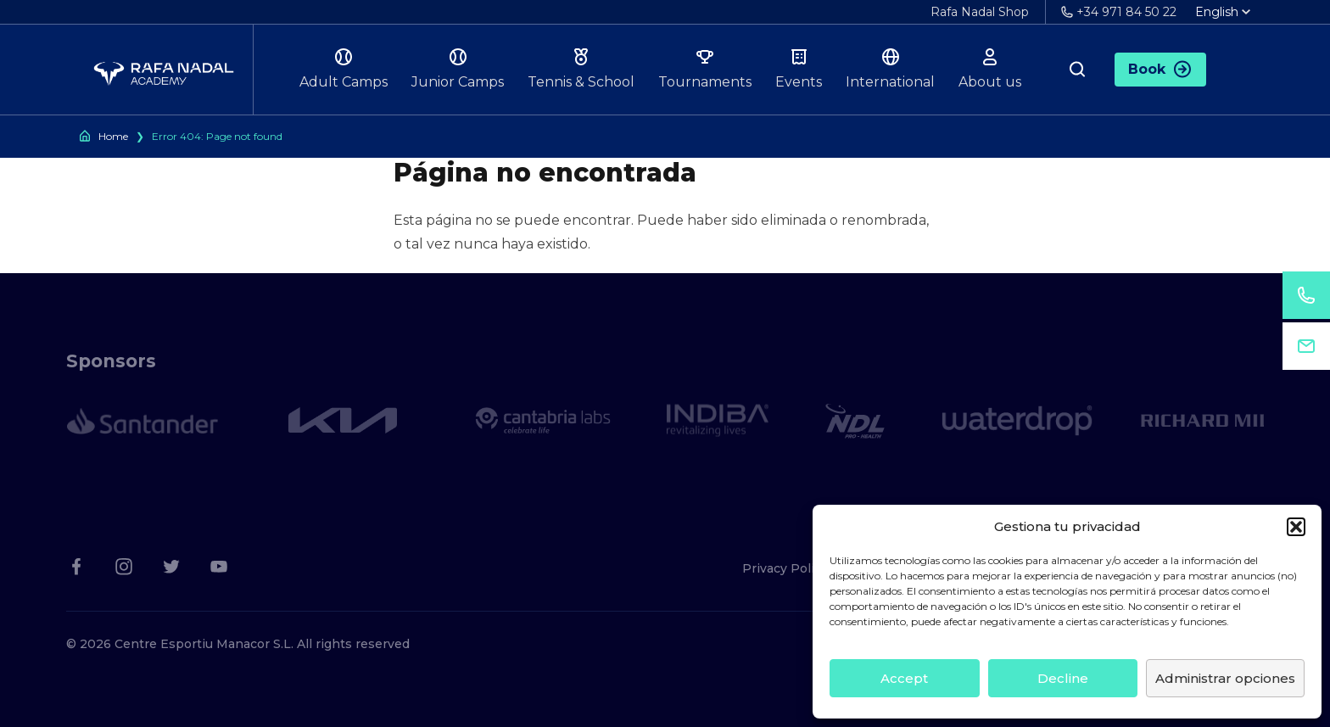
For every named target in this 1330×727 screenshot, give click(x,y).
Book (1160, 69)
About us (989, 68)
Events (798, 68)
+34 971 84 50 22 (1118, 12)
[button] (1296, 526)
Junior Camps (457, 68)
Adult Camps (343, 68)
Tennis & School (581, 68)
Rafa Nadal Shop (979, 12)
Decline (1062, 678)
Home (113, 136)
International (890, 68)
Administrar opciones (1225, 678)
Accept (904, 678)
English (1222, 12)
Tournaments (705, 68)
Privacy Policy (785, 568)
